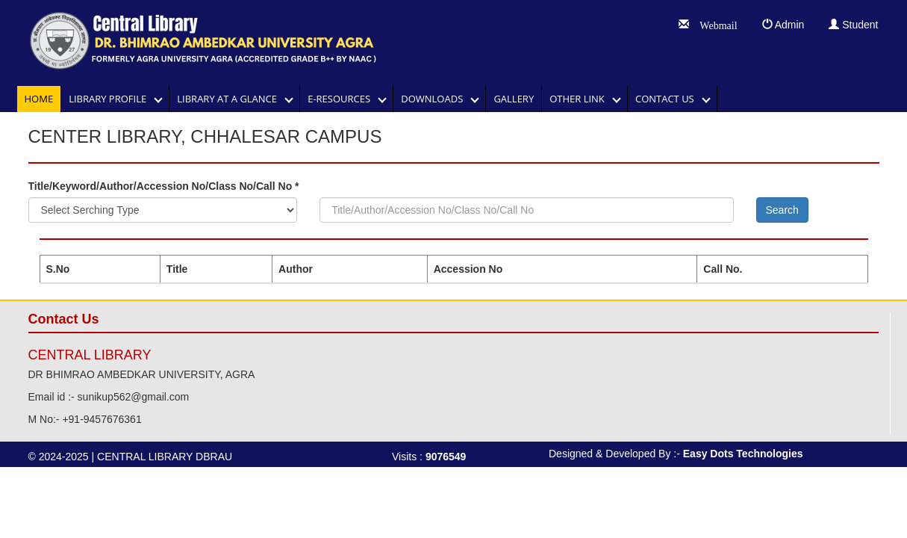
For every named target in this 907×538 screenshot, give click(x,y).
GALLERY (513, 98)
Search (782, 210)
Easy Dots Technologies (743, 454)
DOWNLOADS (435, 98)
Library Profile (111, 98)
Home (39, 98)
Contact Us (668, 98)
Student (853, 25)
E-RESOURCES (343, 98)
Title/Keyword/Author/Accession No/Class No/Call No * (163, 186)
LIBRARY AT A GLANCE (230, 98)
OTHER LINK (580, 98)
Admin (783, 25)
